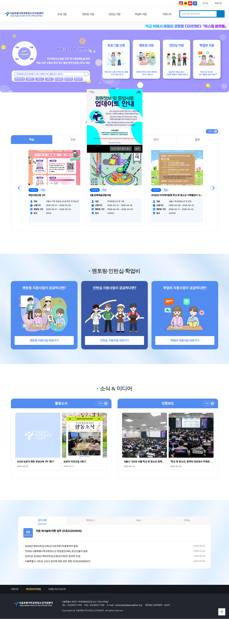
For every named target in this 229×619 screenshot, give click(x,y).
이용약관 (14, 589)
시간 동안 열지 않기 (120, 148)
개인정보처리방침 (33, 589)
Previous (19, 188)
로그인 (205, 3)
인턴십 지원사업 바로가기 (114, 340)
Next (213, 188)
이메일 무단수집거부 (57, 589)
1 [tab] (113, 88)
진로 (73, 139)
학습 (31, 139)
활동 (197, 139)
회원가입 (218, 3)
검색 (220, 14)
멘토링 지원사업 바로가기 (44, 340)
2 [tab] (117, 88)
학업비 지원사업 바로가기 (184, 340)
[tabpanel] (114, 57)
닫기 (137, 148)
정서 (155, 139)
